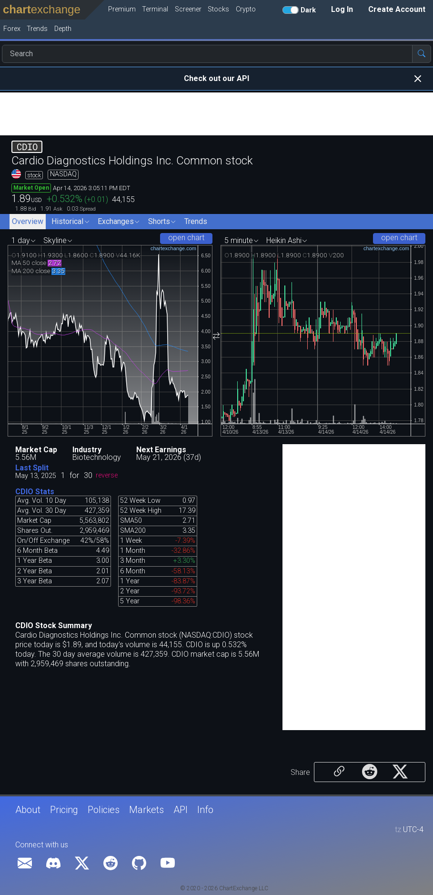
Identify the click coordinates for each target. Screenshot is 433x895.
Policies (104, 809)
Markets (146, 809)
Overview (27, 221)
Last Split (32, 467)
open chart (186, 237)
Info (205, 809)
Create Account (396, 9)
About (27, 809)
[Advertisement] (216, 113)
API (180, 809)
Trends (195, 221)
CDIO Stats (34, 491)
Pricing (64, 809)
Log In (342, 9)
